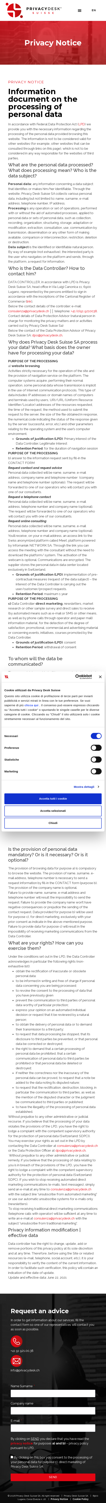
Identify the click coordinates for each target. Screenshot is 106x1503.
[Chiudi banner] (100, 676)
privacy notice (22, 1443)
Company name (22, 1403)
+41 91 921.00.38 (22, 1351)
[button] (79, 10)
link (29, 301)
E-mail (16, 1421)
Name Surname (22, 1386)
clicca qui (31, 705)
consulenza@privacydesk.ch (28, 311)
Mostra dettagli (84, 786)
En (94, 10)
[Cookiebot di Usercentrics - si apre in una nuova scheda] (75, 676)
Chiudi (53, 823)
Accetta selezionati (53, 810)
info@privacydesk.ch (25, 1370)
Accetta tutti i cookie (53, 798)
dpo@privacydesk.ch (47, 335)
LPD (81, 124)
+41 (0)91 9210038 (84, 311)
